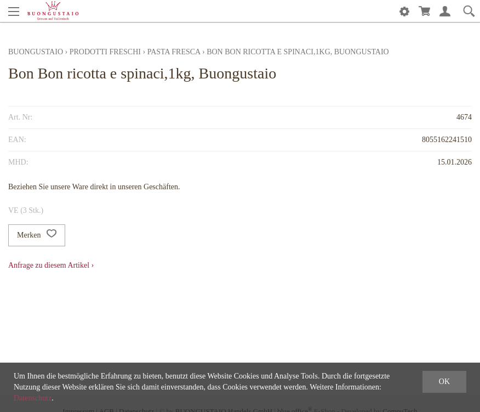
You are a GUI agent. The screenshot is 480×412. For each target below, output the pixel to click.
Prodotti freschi (105, 52)
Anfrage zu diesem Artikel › (51, 265)
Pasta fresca (174, 52)
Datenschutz (33, 398)
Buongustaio (35, 52)
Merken (36, 235)
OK (444, 381)
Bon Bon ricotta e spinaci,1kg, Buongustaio (298, 52)
